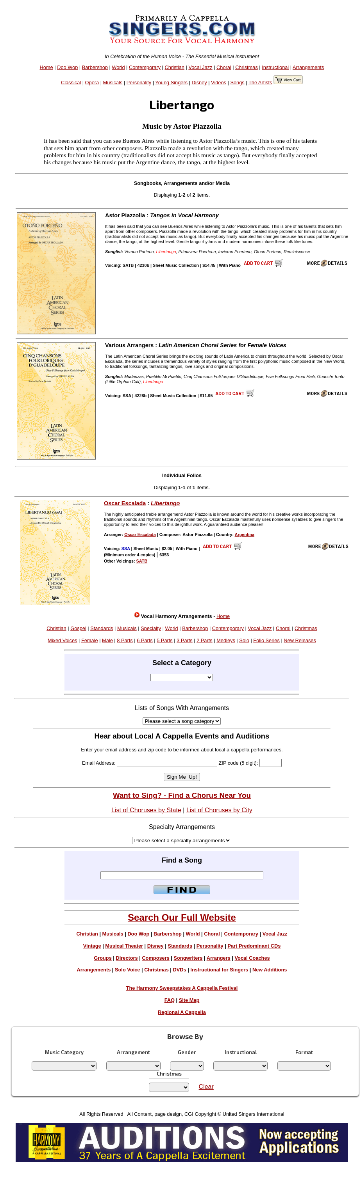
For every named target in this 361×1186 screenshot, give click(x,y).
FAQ (169, 1000)
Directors (127, 958)
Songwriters (187, 958)
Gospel (78, 628)
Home (46, 67)
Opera (92, 82)
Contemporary (145, 67)
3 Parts (185, 640)
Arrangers (219, 958)
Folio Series (266, 640)
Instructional (275, 67)
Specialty (151, 628)
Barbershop (95, 67)
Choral (223, 67)
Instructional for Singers (219, 970)
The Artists (260, 82)
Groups (103, 958)
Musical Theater (124, 946)
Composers (155, 958)
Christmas (246, 67)
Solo (244, 640)
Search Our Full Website (182, 917)
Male (107, 640)
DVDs (179, 970)
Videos (218, 82)
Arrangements (308, 67)
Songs (237, 82)
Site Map (189, 1000)
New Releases (300, 640)
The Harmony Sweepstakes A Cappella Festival (182, 988)
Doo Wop (67, 67)
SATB (142, 561)
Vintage (92, 946)
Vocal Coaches (252, 958)
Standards (101, 628)
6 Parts (145, 640)
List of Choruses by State (146, 810)
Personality (139, 82)
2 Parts (205, 640)
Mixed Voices (62, 640)
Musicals (113, 82)
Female (89, 640)
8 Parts (125, 640)
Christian (174, 67)
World (118, 67)
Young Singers (171, 82)
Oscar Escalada (125, 503)
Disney (199, 82)
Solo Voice (127, 970)
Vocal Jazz (200, 67)
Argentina (244, 534)
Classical (71, 82)
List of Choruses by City (219, 810)
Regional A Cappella (182, 1012)
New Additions (269, 970)
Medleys (225, 640)
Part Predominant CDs (254, 946)
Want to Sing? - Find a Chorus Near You (182, 795)
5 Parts (165, 640)
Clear (206, 1086)
